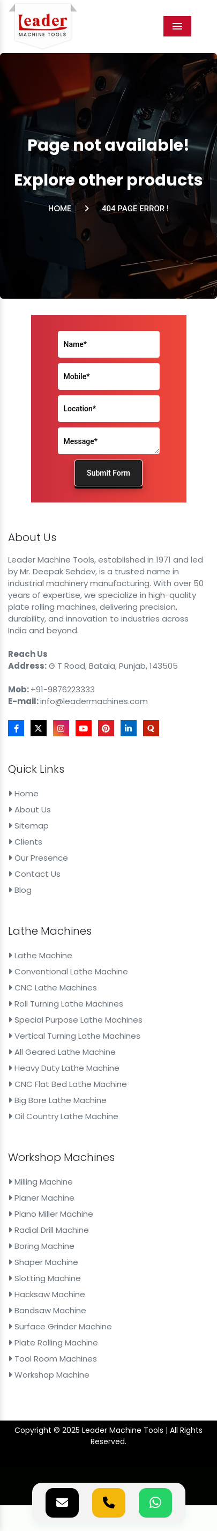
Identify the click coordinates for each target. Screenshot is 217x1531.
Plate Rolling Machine (53, 1342)
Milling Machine (40, 1181)
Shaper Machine (43, 1262)
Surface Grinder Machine (60, 1326)
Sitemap (28, 825)
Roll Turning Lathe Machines (65, 1003)
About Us (29, 809)
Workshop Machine (48, 1374)
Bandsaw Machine (47, 1310)
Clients (25, 841)
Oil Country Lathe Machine (63, 1116)
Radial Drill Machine (48, 1230)
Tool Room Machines (52, 1358)
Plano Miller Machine (50, 1213)
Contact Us (34, 873)
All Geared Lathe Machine (62, 1051)
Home (59, 208)
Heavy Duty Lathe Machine (63, 1068)
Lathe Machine (40, 955)
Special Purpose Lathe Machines (75, 1019)
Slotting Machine (44, 1278)
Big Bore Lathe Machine (57, 1100)
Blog (20, 890)
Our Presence (38, 857)
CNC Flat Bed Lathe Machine (67, 1084)
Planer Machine (41, 1197)
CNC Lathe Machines (52, 987)
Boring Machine (41, 1246)
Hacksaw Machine (46, 1294)
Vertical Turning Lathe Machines (74, 1035)
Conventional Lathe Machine (68, 971)
